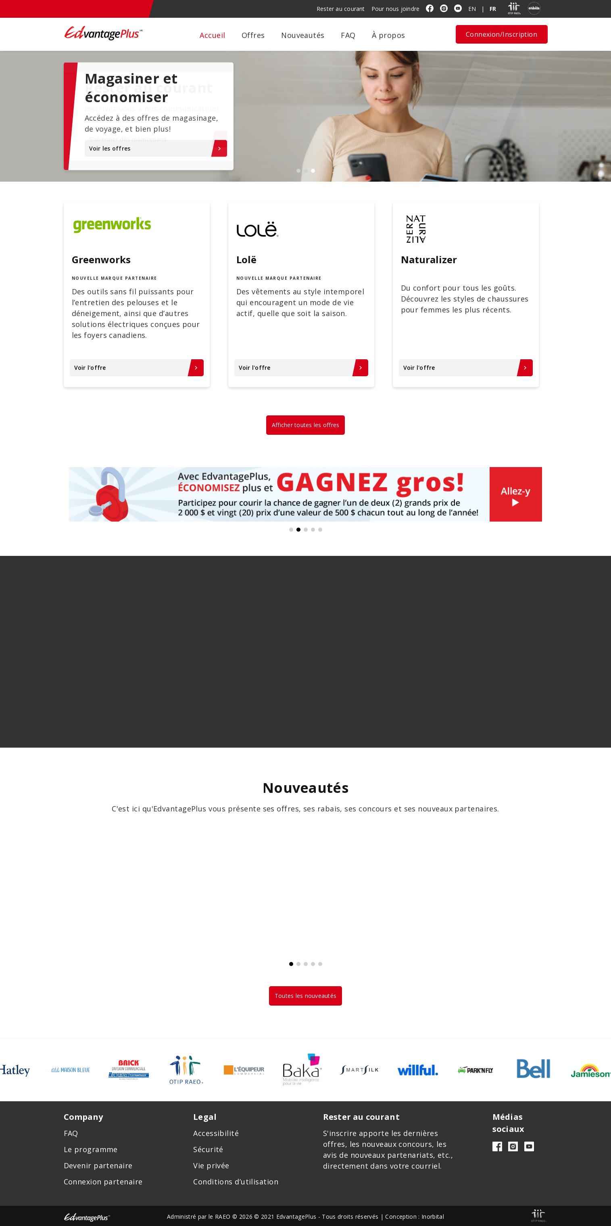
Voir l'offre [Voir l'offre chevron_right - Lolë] (301, 367)
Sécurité (208, 1149)
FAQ (348, 35)
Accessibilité (216, 1133)
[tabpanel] (305, 116)
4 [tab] (313, 530)
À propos (388, 35)
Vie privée (211, 1165)
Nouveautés (303, 35)
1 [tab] (298, 171)
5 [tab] (320, 530)
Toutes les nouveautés (305, 996)
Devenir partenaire (98, 1165)
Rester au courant (341, 9)
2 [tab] (306, 171)
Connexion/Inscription (501, 34)
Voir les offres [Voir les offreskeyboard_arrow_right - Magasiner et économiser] (156, 148)
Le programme (91, 1149)
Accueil (212, 35)
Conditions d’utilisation (235, 1181)
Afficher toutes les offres (306, 425)
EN (472, 9)
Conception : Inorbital (414, 1216)
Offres (253, 35)
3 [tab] (313, 171)
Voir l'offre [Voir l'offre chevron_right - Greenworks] (137, 367)
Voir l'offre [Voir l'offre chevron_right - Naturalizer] (466, 367)
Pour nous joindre (395, 9)
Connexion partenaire (103, 1181)
